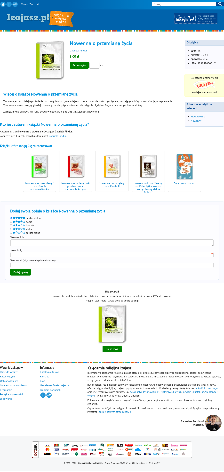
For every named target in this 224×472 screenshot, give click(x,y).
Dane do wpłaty (8, 372)
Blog (42, 381)
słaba (21, 229)
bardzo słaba (25, 232)
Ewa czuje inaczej (184, 183)
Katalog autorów (49, 372)
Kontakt (44, 377)
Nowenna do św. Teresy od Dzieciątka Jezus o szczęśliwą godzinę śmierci (148, 187)
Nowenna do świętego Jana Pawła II (112, 184)
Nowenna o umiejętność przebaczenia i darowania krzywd (75, 186)
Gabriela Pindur (78, 50)
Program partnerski (50, 390)
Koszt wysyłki (7, 377)
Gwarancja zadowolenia (13, 386)
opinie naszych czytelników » (115, 412)
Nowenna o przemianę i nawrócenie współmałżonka (39, 186)
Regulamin (6, 390)
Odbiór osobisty (9, 381)
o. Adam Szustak (191, 392)
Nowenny (196, 120)
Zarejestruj (34, 4)
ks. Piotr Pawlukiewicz (169, 392)
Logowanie (6, 399)
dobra (21, 221)
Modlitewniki (198, 116)
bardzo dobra (25, 218)
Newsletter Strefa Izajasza (54, 386)
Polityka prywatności (11, 395)
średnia (22, 225)
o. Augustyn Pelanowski (143, 392)
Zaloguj (24, 4)
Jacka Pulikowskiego (206, 389)
